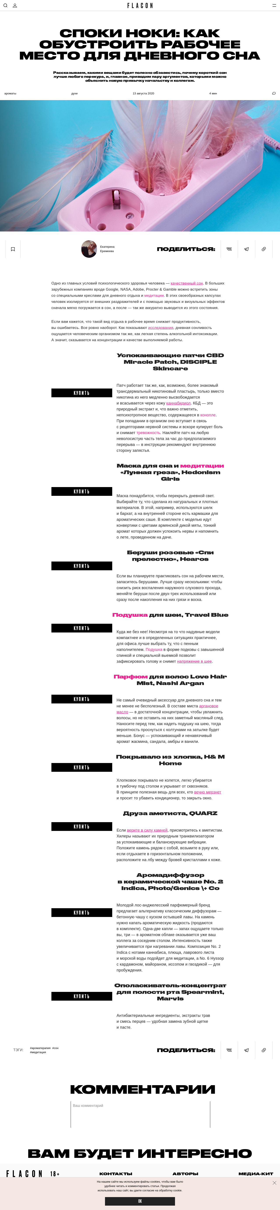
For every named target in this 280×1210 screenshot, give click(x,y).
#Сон (55, 1048)
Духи (74, 93)
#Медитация (38, 1052)
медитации (154, 295)
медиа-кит (256, 1174)
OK (140, 1201)
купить (82, 392)
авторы (185, 1174)
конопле (208, 415)
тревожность (148, 433)
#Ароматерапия (40, 1048)
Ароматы (10, 93)
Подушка (130, 615)
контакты (116, 1174)
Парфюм (131, 676)
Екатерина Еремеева (107, 249)
